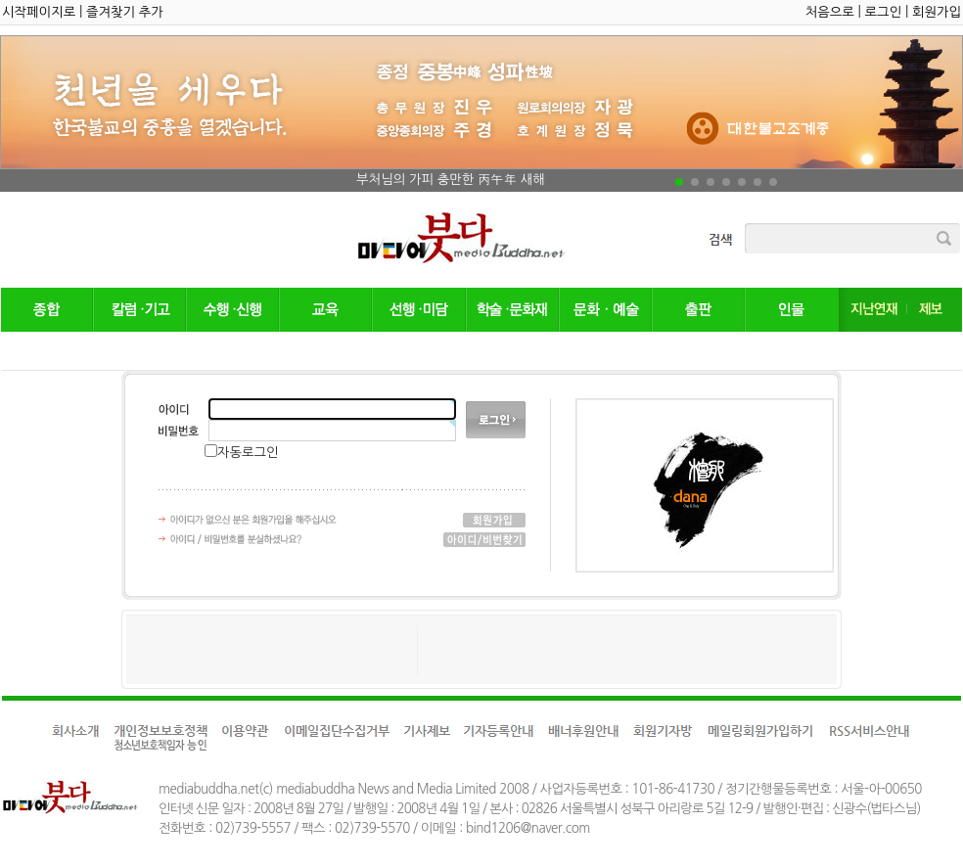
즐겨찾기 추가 (124, 12)
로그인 (883, 12)
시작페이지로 (38, 12)
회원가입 (936, 12)
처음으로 (829, 12)
